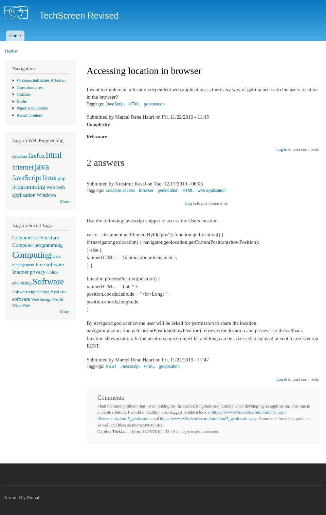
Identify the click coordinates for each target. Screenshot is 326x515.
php (62, 178)
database (19, 156)
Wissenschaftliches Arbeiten (41, 80)
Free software (50, 264)
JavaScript (26, 177)
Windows (46, 195)
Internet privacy (29, 272)
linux (49, 177)
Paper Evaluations (32, 108)
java (42, 167)
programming (28, 186)
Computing (31, 255)
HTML (134, 104)
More (64, 201)
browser (146, 190)
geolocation (154, 104)
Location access (120, 190)
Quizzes (24, 94)
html (54, 155)
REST (111, 366)
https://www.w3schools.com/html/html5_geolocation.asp (208, 418)
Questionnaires (30, 87)
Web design (41, 299)
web (51, 187)
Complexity (98, 124)
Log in (281, 149)
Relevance (97, 136)
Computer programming (37, 245)
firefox (36, 155)
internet (23, 167)
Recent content (29, 115)
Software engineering (31, 292)
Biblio (22, 101)
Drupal (33, 497)
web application (212, 190)
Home (15, 35)
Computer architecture (35, 237)
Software (48, 281)
